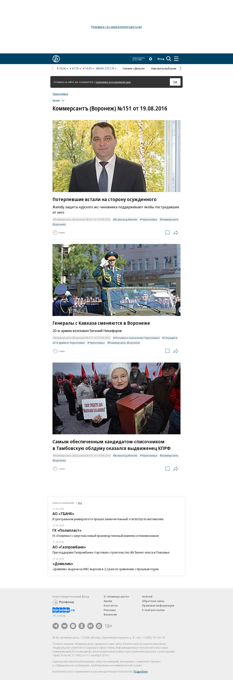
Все (80, 502)
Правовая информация (158, 605)
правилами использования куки (113, 82)
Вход (160, 59)
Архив (108, 601)
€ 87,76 (74, 68)
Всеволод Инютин (126, 219)
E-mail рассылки (153, 610)
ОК (175, 82)
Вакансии (110, 614)
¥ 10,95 (87, 68)
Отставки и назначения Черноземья (137, 338)
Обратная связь (153, 601)
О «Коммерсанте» (116, 596)
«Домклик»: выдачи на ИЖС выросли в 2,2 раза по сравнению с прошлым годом (105, 569)
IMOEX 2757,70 (105, 68)
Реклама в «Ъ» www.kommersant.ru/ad (116, 27)
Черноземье (60, 94)
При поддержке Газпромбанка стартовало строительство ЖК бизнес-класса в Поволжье (111, 552)
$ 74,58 (61, 68)
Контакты (111, 605)
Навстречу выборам (163, 68)
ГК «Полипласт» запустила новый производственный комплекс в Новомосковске (105, 536)
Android (147, 596)
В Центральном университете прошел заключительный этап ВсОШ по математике (108, 519)
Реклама (110, 610)
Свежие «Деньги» (134, 68)
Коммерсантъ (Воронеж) (124, 343)
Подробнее (141, 671)
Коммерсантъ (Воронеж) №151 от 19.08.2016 (83, 219)
